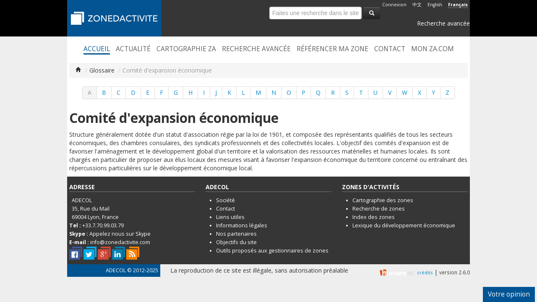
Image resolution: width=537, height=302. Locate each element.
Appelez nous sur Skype (120, 233)
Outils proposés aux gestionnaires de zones (272, 250)
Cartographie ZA (186, 49)
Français (458, 5)
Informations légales (241, 225)
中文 (417, 5)
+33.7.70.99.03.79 (103, 225)
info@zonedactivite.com (120, 242)
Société (225, 200)
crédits (425, 272)
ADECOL (116, 270)
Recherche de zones (378, 208)
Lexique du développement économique (403, 225)
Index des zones (373, 217)
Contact (389, 49)
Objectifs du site (236, 242)
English (435, 5)
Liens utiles (230, 217)
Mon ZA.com (432, 49)
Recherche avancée (443, 23)
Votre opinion (509, 294)
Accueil (96, 49)
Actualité (133, 49)
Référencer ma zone (332, 49)
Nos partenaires (236, 233)
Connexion (394, 5)
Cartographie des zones (382, 200)
